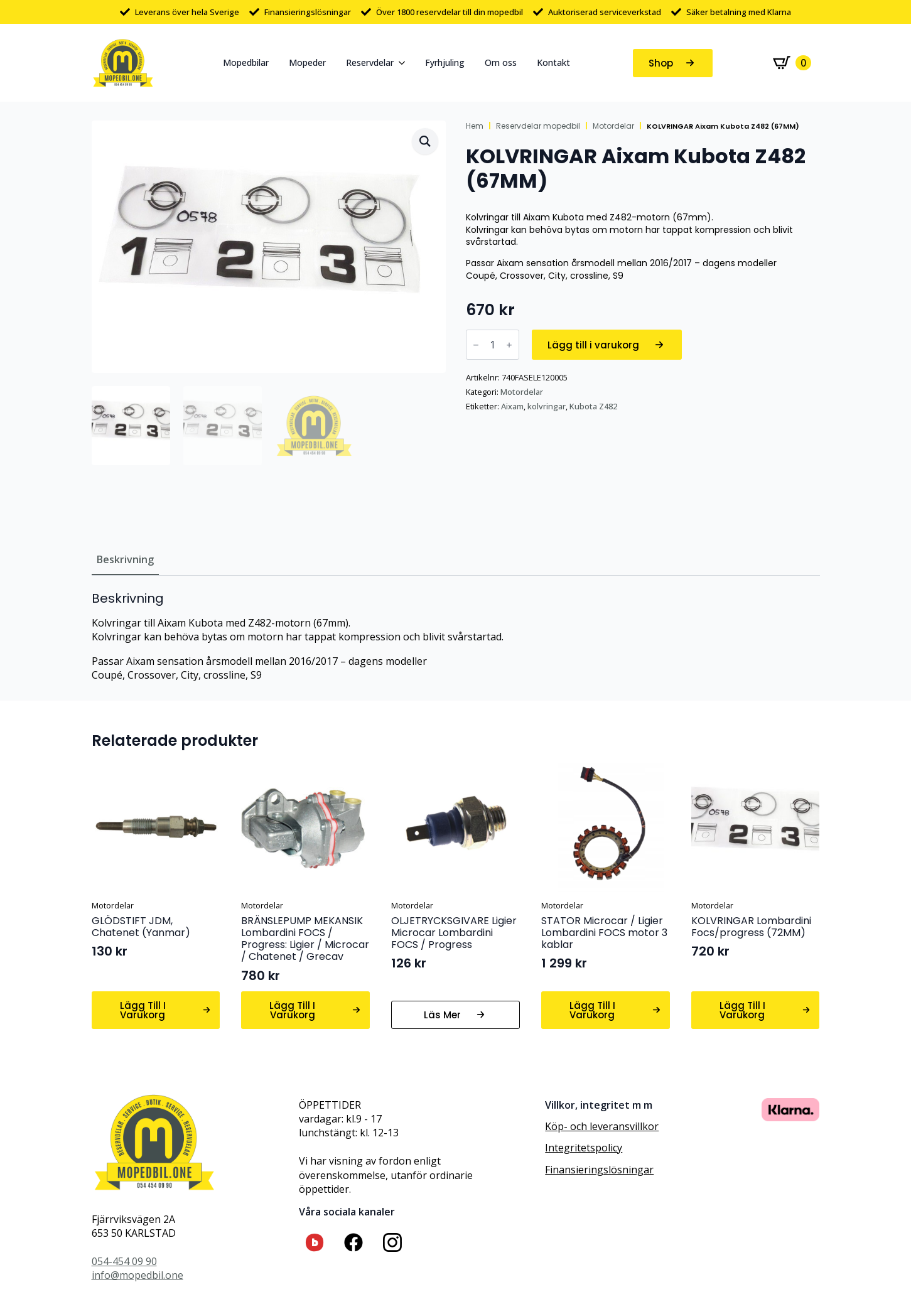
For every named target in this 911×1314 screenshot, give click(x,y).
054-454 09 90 (124, 1261)
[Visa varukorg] (792, 63)
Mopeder (307, 62)
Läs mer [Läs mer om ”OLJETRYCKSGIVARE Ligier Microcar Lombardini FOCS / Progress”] (442, 1014)
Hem (474, 126)
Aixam (512, 406)
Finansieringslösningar (599, 1170)
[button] (425, 141)
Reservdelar (370, 62)
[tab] (125, 559)
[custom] (314, 1242)
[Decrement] (476, 345)
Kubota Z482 (593, 406)
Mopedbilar (246, 62)
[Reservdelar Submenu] (404, 62)
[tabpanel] (456, 636)
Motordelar (613, 126)
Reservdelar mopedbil (538, 126)
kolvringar (546, 406)
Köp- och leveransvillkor (602, 1126)
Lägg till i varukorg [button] (143, 1010)
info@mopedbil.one (137, 1275)
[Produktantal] (492, 345)
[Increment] (509, 345)
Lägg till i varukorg (593, 345)
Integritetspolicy (583, 1148)
